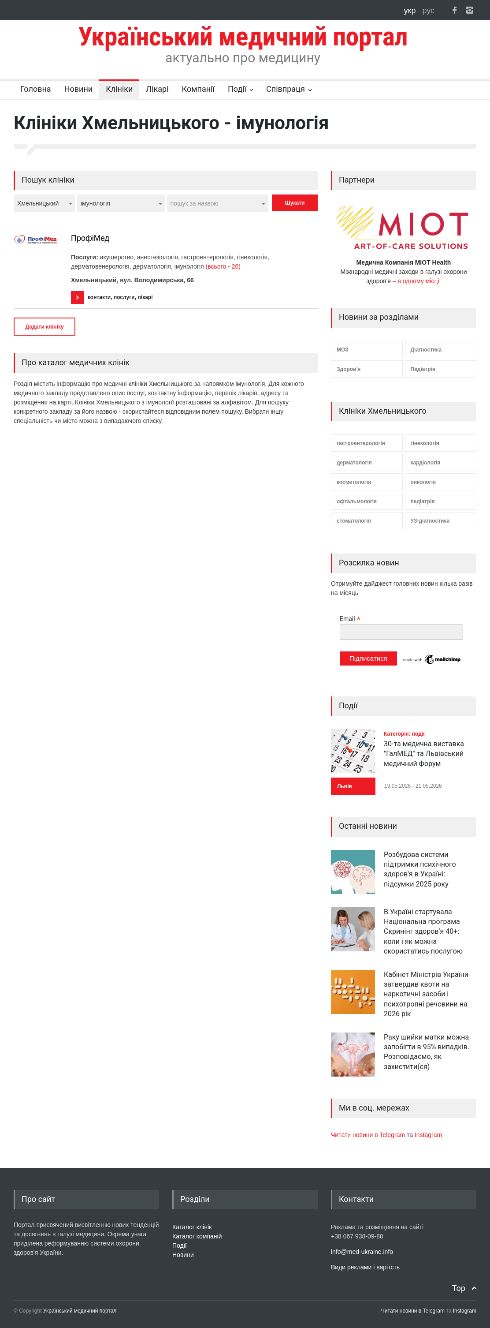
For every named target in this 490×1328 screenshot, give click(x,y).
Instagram (428, 1134)
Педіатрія (423, 369)
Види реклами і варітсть (365, 1267)
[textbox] (217, 203)
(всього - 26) (223, 266)
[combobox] (44, 203)
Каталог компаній (197, 1236)
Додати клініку (44, 327)
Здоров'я (348, 369)
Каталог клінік (192, 1227)
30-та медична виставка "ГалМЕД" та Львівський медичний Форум (424, 754)
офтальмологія (357, 501)
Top (458, 1288)
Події (237, 89)
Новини (78, 89)
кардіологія (426, 463)
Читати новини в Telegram (369, 1134)
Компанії (198, 89)
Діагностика (426, 350)
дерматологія (354, 463)
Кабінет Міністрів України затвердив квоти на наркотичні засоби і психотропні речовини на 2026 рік (426, 994)
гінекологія (425, 443)
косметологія (354, 482)
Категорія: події (404, 734)
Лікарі (157, 89)
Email (350, 619)
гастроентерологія (361, 443)
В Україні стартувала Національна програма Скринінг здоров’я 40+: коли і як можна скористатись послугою (423, 932)
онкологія (423, 482)
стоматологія (354, 521)
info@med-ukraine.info (362, 1251)
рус (428, 10)
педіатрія (423, 501)
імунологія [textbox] (95, 203)
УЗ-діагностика (430, 521)
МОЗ (343, 350)
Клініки (119, 89)
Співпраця (285, 89)
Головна (35, 89)
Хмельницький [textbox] (38, 203)
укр (411, 10)
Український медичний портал (80, 1311)
